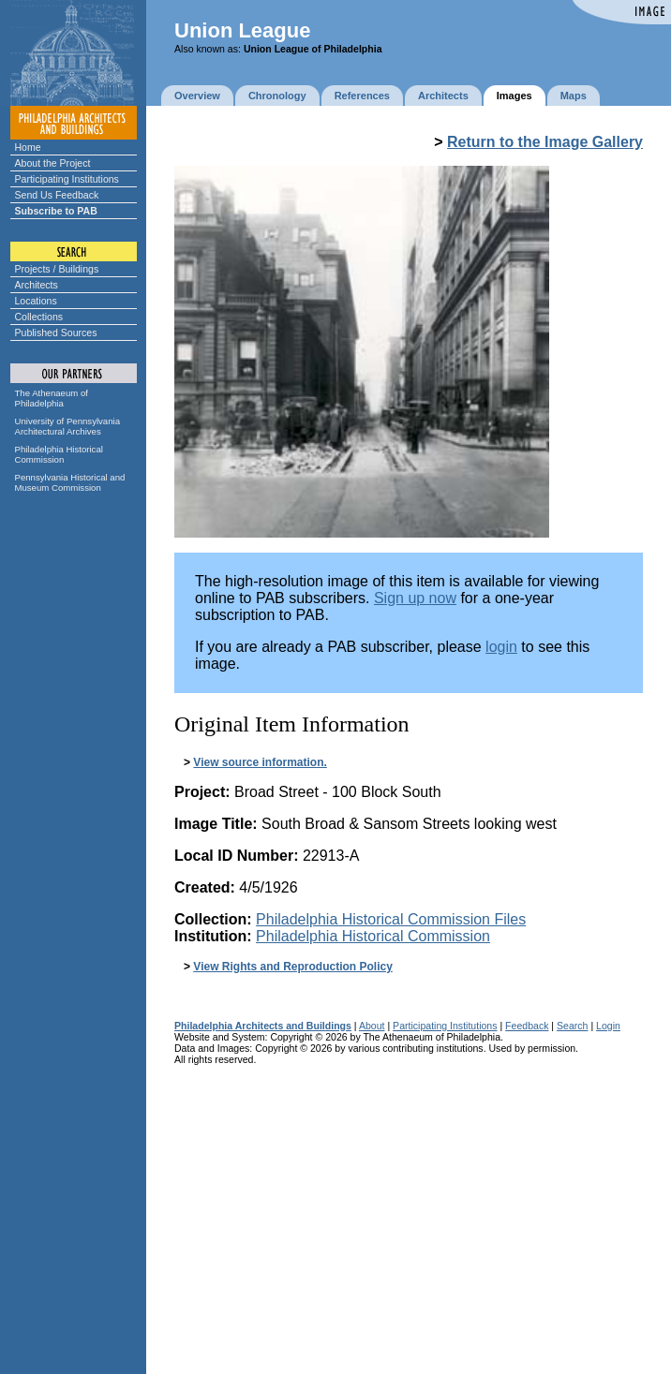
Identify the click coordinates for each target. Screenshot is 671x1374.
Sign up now (415, 598)
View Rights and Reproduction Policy (292, 966)
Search (572, 1025)
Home (28, 147)
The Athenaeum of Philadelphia (51, 398)
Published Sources (56, 332)
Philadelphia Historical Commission (59, 454)
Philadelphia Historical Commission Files (391, 919)
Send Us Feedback (57, 194)
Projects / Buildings (57, 268)
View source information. (259, 762)
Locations (36, 300)
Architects (36, 284)
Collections (39, 316)
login (501, 647)
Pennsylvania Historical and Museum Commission (70, 482)
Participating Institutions (67, 179)
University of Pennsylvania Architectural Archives (68, 426)
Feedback (526, 1025)
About (372, 1025)
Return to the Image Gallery (545, 142)
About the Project (53, 163)
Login (608, 1025)
